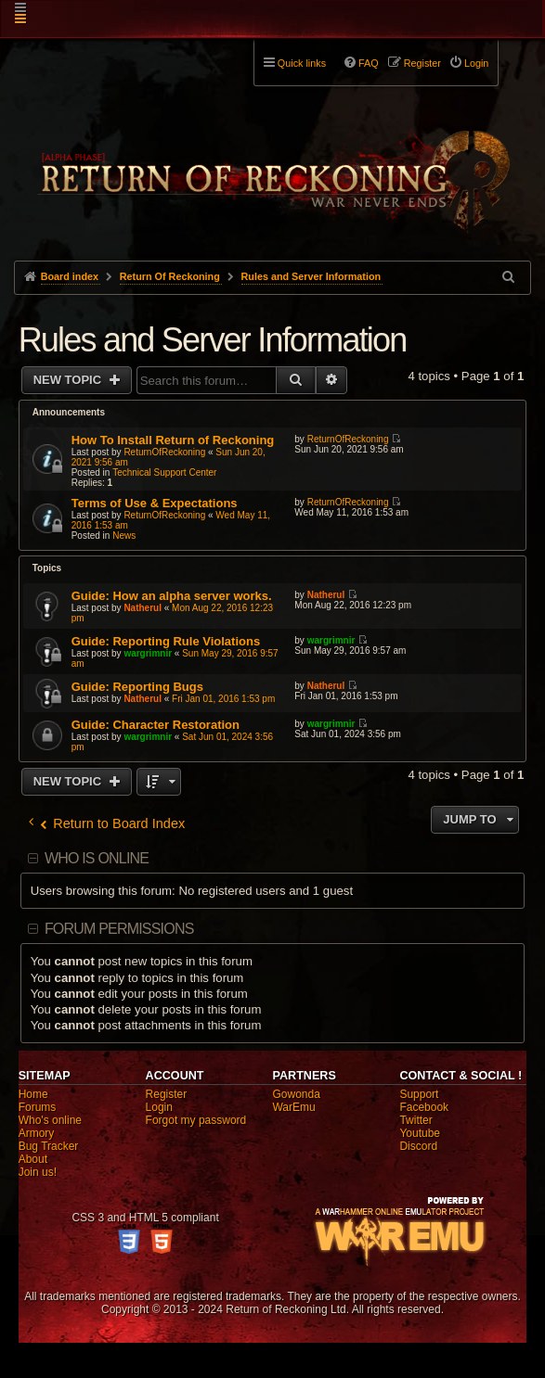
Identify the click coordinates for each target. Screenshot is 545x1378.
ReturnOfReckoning (164, 452)
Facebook (423, 1107)
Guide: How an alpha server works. (171, 596)
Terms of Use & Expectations (154, 503)
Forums (38, 1107)
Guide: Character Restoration (155, 725)
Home (33, 1094)
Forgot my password (196, 1120)
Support (418, 1094)
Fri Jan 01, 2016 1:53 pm (223, 699)
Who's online (50, 1120)
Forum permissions (119, 929)
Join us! (38, 1172)
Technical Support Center (164, 472)
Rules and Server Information (213, 340)
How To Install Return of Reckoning (173, 440)
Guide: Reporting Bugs (137, 687)
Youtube (419, 1133)
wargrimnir (147, 653)
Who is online (97, 858)
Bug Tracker (49, 1146)
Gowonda (295, 1094)
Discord (418, 1146)
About (33, 1159)
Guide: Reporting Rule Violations (165, 641)
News (124, 535)
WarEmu (293, 1107)
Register (167, 1094)
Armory (37, 1133)
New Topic (69, 380)
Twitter (415, 1120)
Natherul (142, 608)
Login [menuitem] (476, 63)
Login (159, 1107)
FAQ (368, 63)
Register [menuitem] (422, 63)
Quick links (302, 63)
